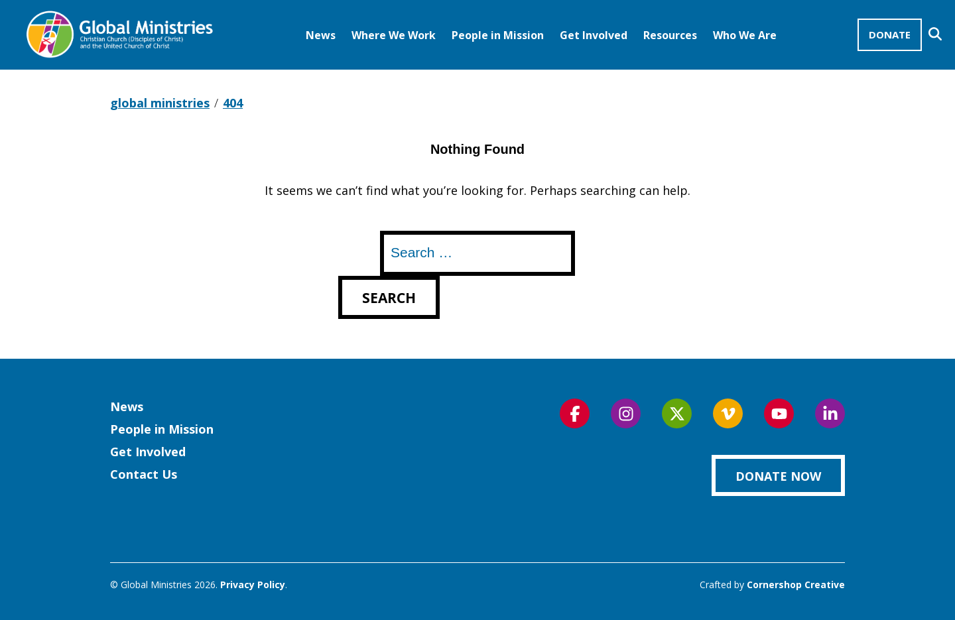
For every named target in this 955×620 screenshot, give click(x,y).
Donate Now (778, 476)
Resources (670, 35)
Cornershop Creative (796, 584)
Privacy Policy (252, 584)
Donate (890, 34)
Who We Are (745, 35)
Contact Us (143, 474)
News (321, 35)
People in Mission (498, 35)
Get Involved (593, 35)
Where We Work (393, 35)
